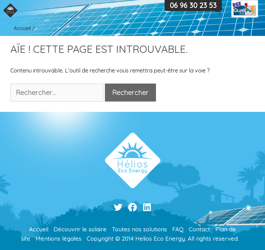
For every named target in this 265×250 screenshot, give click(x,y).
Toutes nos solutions (139, 229)
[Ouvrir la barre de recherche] (217, 10)
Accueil (38, 229)
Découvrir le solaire (80, 229)
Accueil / (24, 28)
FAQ (178, 229)
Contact (199, 229)
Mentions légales (58, 238)
